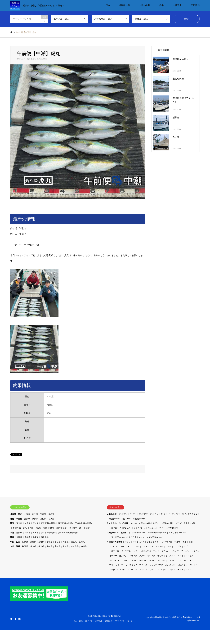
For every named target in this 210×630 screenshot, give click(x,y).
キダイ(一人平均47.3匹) (163, 523)
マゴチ (130, 569)
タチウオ (165, 551)
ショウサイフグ (156, 565)
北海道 (27, 514)
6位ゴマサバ (177, 514)
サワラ (160, 556)
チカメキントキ (184, 569)
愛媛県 (49, 542)
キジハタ (151, 556)
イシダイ (193, 565)
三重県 (35, 532)
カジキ (136, 551)
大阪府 (19, 537)
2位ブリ (133, 514)
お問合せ (99, 621)
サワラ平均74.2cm (136, 537)
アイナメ (143, 565)
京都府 (27, 537)
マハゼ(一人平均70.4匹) (140, 523)
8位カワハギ (114, 519)
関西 (12, 537)
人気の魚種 (111, 514)
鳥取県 (33, 542)
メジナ (192, 560)
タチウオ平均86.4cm (177, 532)
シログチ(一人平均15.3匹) (145, 528)
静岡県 (19, 532)
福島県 (51, 514)
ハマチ (168, 546)
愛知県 (27, 532)
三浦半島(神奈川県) (83, 523)
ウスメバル (182, 565)
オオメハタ (170, 565)
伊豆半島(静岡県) (48, 532)
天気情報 (195, 5)
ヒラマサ (113, 556)
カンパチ (175, 551)
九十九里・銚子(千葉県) (79, 528)
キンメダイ (170, 556)
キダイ (152, 560)
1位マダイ (123, 514)
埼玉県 (27, 523)
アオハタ (133, 556)
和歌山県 (45, 537)
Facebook (15, 619)
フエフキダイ (152, 542)
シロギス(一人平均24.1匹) (120, 528)
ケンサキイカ (141, 569)
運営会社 (109, 621)
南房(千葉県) (48, 528)
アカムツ (185, 551)
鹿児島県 (75, 546)
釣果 (161, 5)
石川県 (51, 519)
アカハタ (125, 560)
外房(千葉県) (61, 528)
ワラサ (127, 542)
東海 (12, 532)
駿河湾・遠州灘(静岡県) (68, 532)
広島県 (25, 542)
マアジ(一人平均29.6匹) (185, 523)
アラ (111, 565)
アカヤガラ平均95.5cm (156, 532)
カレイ (122, 546)
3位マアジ (143, 514)
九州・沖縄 (15, 546)
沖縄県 (84, 546)
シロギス (189, 556)
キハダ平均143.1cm (137, 532)
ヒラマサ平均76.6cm (118, 537)
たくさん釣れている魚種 (117, 523)
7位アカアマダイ (192, 514)
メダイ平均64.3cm (154, 537)
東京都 (19, 523)
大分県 (65, 546)
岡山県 (65, 542)
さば (137, 546)
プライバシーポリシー (124, 621)
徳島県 (74, 542)
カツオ (152, 569)
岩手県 (35, 514)
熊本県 (41, 546)
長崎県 (49, 546)
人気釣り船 (144, 5)
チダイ (180, 556)
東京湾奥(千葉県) (20, 528)
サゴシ (186, 546)
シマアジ (121, 569)
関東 (12, 523)
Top (108, 5)
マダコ (172, 569)
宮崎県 (57, 546)
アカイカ (113, 546)
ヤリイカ (195, 551)
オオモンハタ (138, 542)
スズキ (142, 556)
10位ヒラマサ (139, 519)
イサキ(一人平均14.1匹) (168, 528)
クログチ (177, 546)
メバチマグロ (166, 542)
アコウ (177, 542)
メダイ (134, 560)
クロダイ (183, 560)
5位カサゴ (165, 514)
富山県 (43, 519)
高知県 (41, 542)
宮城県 (43, 514)
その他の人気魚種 (114, 542)
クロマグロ (114, 551)
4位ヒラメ (154, 514)
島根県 (82, 542)
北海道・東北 (16, 514)
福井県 (27, 519)
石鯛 (190, 542)
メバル (130, 546)
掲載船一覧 (124, 5)
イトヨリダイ (131, 565)
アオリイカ (172, 560)
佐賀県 (33, 546)
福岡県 (25, 546)
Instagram (19, 619)
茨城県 (35, 523)
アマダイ (159, 546)
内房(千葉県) (35, 528)
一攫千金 (177, 5)
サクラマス (126, 551)
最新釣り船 (163, 50)
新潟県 (35, 519)
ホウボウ (161, 560)
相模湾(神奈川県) (65, 523)
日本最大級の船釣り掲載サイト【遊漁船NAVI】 (105, 616)
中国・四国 (15, 542)
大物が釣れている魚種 (116, 532)
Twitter (11, 619)
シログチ (119, 565)
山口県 (57, 542)
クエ (184, 542)
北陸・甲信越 (16, 519)
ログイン (89, 621)
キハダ (112, 569)
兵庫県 (35, 537)
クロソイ (143, 560)
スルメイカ (114, 560)
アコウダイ (162, 569)
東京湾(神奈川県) (48, 523)
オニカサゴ (146, 551)
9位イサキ (126, 519)
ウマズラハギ (147, 546)
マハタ (156, 551)
